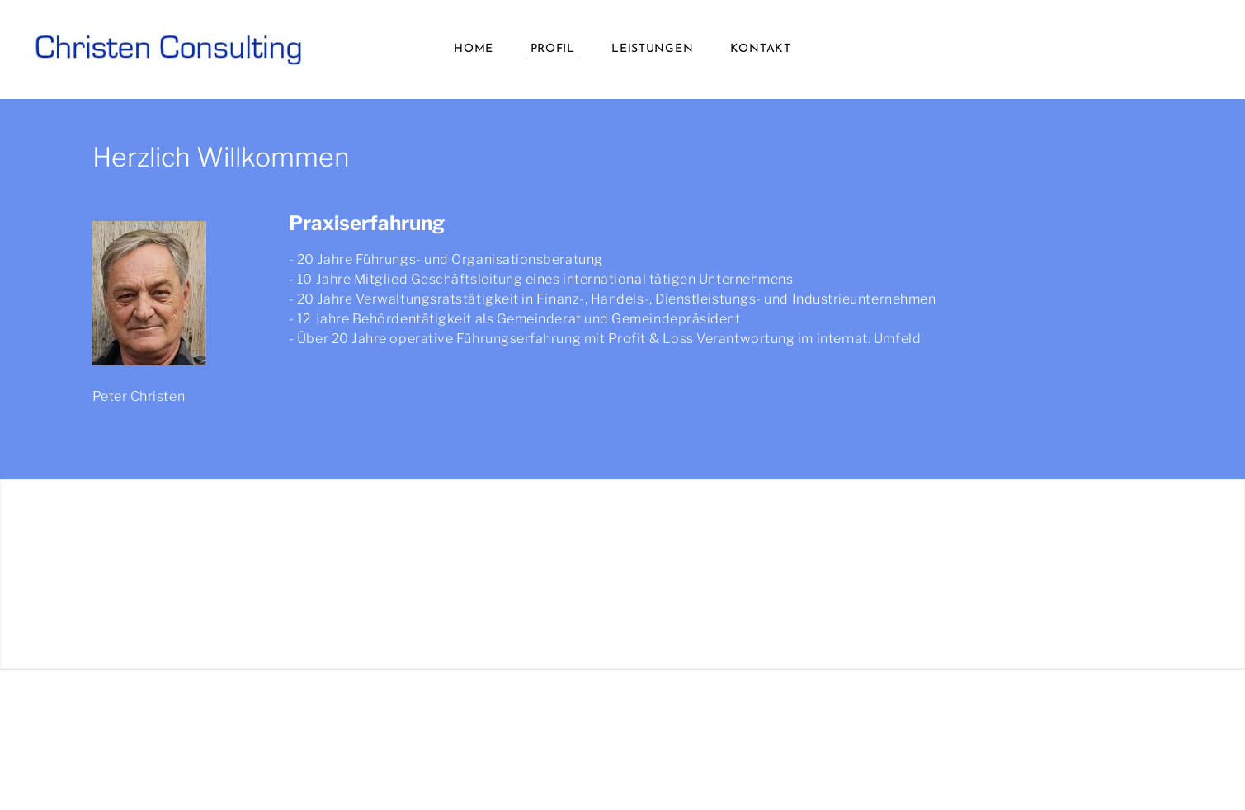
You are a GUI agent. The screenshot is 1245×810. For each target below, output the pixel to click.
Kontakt (760, 49)
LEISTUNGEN (652, 49)
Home (473, 49)
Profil (553, 49)
